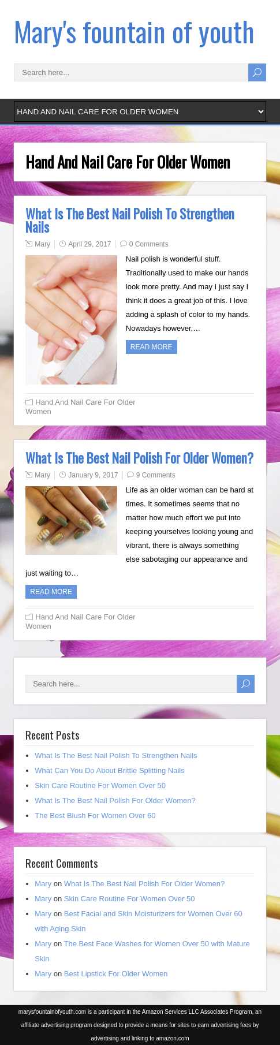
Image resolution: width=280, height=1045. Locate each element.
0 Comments (149, 244)
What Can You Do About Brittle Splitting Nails (109, 770)
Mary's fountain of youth (134, 30)
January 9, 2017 (93, 475)
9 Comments (156, 475)
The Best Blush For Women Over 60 (95, 815)
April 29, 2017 (89, 244)
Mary (42, 244)
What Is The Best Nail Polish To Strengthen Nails (129, 220)
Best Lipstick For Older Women (116, 973)
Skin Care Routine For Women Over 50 (100, 785)
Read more (151, 347)
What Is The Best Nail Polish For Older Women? (139, 458)
